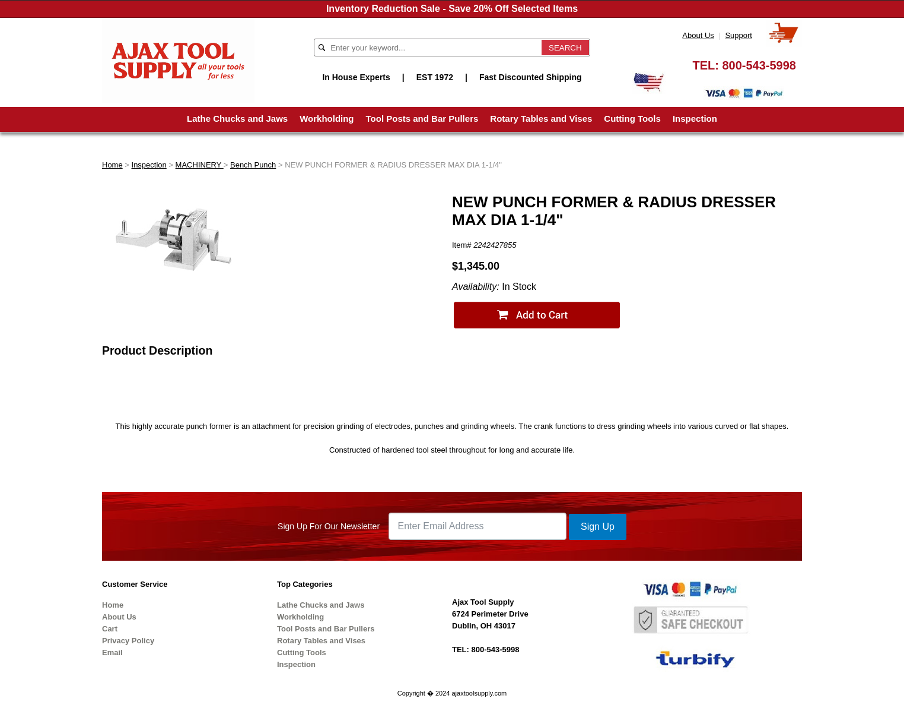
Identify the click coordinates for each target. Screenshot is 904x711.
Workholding (327, 118)
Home (112, 164)
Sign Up (598, 527)
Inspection (695, 118)
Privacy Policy (128, 640)
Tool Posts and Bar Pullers (422, 118)
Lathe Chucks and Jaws (237, 118)
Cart (109, 628)
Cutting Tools (632, 118)
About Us (698, 35)
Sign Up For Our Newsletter (329, 526)
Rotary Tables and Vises (541, 118)
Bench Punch (253, 164)
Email (112, 652)
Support (738, 35)
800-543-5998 (759, 65)
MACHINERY (200, 164)
